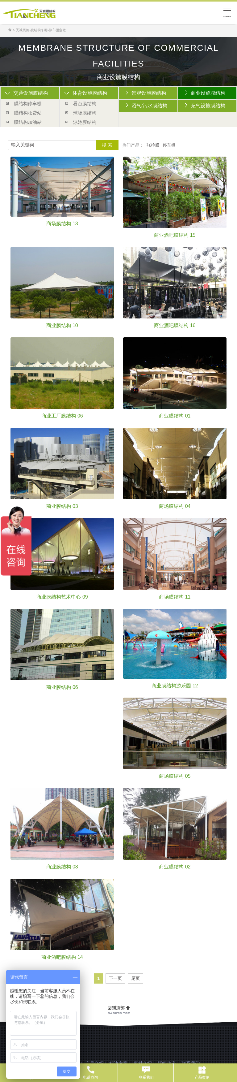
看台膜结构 (84, 103)
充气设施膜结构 (208, 105)
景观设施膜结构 (148, 93)
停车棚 (169, 145)
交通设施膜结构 (30, 93)
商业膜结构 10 (62, 325)
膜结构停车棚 (28, 103)
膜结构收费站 (28, 112)
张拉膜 (153, 145)
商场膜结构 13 (62, 223)
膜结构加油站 (28, 122)
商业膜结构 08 (62, 866)
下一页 (115, 978)
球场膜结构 (84, 112)
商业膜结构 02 (174, 866)
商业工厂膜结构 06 (62, 415)
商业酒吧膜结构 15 (174, 235)
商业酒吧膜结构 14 (62, 957)
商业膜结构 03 (62, 506)
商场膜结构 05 (174, 776)
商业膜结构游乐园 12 (175, 685)
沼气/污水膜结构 (149, 105)
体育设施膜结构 (90, 93)
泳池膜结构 (84, 122)
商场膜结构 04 (174, 506)
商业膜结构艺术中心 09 (62, 597)
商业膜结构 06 (62, 687)
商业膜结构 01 (174, 415)
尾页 (135, 978)
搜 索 (107, 145)
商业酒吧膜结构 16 (174, 325)
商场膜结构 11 (174, 597)
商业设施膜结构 (208, 93)
